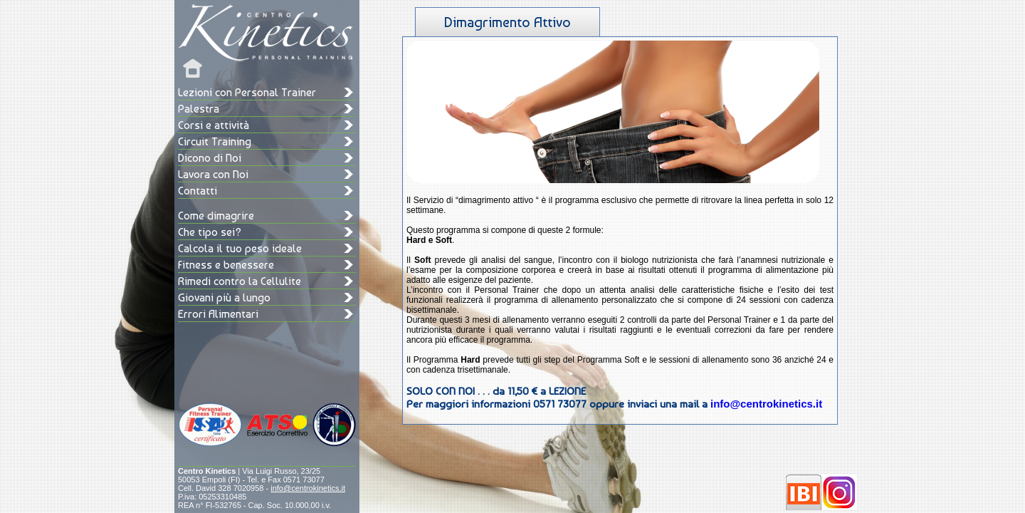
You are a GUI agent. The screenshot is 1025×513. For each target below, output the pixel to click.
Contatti (197, 190)
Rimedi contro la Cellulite (239, 281)
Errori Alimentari (218, 314)
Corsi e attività (213, 125)
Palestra (198, 108)
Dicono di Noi (209, 158)
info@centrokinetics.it (307, 488)
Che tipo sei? (209, 232)
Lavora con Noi (213, 174)
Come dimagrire (216, 215)
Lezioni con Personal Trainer (247, 92)
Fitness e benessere (226, 264)
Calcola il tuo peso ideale (240, 248)
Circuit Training (214, 141)
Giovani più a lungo (224, 297)
